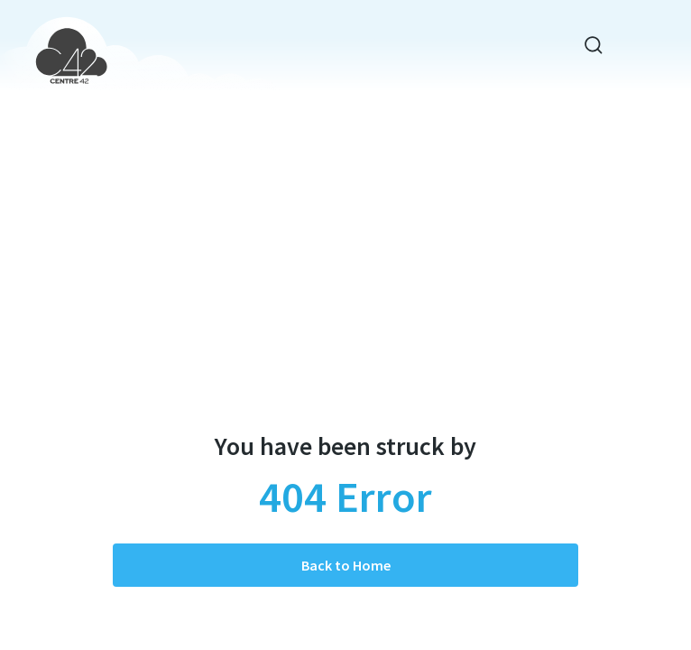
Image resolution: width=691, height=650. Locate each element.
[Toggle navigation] (636, 45)
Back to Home (346, 565)
